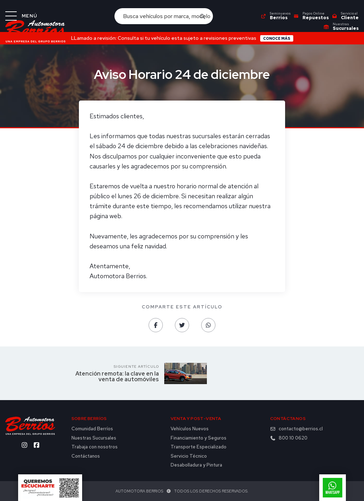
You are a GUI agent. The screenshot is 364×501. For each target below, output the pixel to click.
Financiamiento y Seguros (198, 438)
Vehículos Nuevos (190, 429)
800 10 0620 (288, 438)
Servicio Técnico (189, 456)
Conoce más (276, 38)
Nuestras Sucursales (93, 438)
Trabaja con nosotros (94, 447)
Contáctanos (85, 456)
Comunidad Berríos (92, 429)
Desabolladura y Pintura (196, 465)
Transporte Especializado (198, 447)
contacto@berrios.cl (296, 429)
